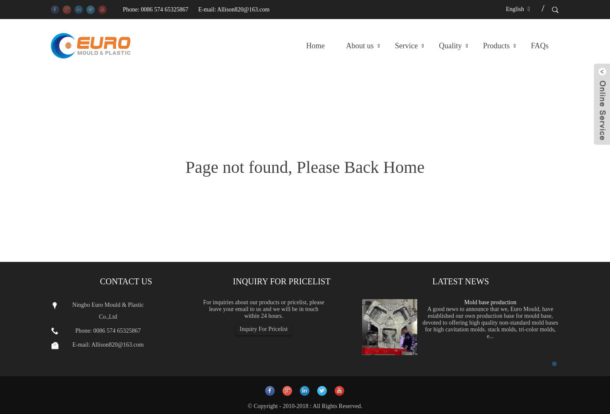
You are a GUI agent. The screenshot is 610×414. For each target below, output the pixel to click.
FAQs (540, 46)
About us (360, 46)
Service (406, 46)
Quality (450, 46)
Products (496, 46)
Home (315, 46)
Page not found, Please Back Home (305, 167)
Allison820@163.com (243, 9)
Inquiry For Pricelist (264, 329)
